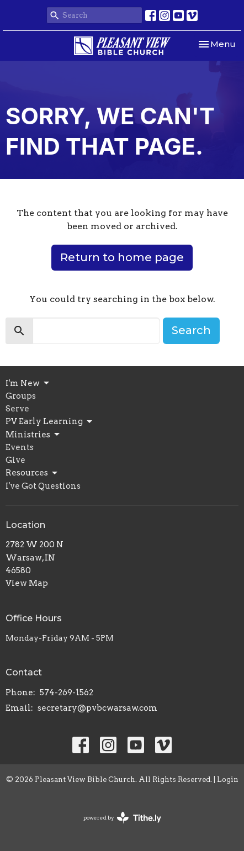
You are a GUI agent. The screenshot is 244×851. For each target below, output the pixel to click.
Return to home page (122, 257)
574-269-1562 (66, 692)
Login (227, 779)
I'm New (28, 383)
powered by (122, 817)
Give (15, 460)
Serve (17, 409)
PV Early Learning (50, 421)
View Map (27, 583)
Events (20, 447)
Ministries (33, 434)
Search (191, 330)
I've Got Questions (43, 486)
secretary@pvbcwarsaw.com (97, 708)
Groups (21, 396)
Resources (32, 473)
